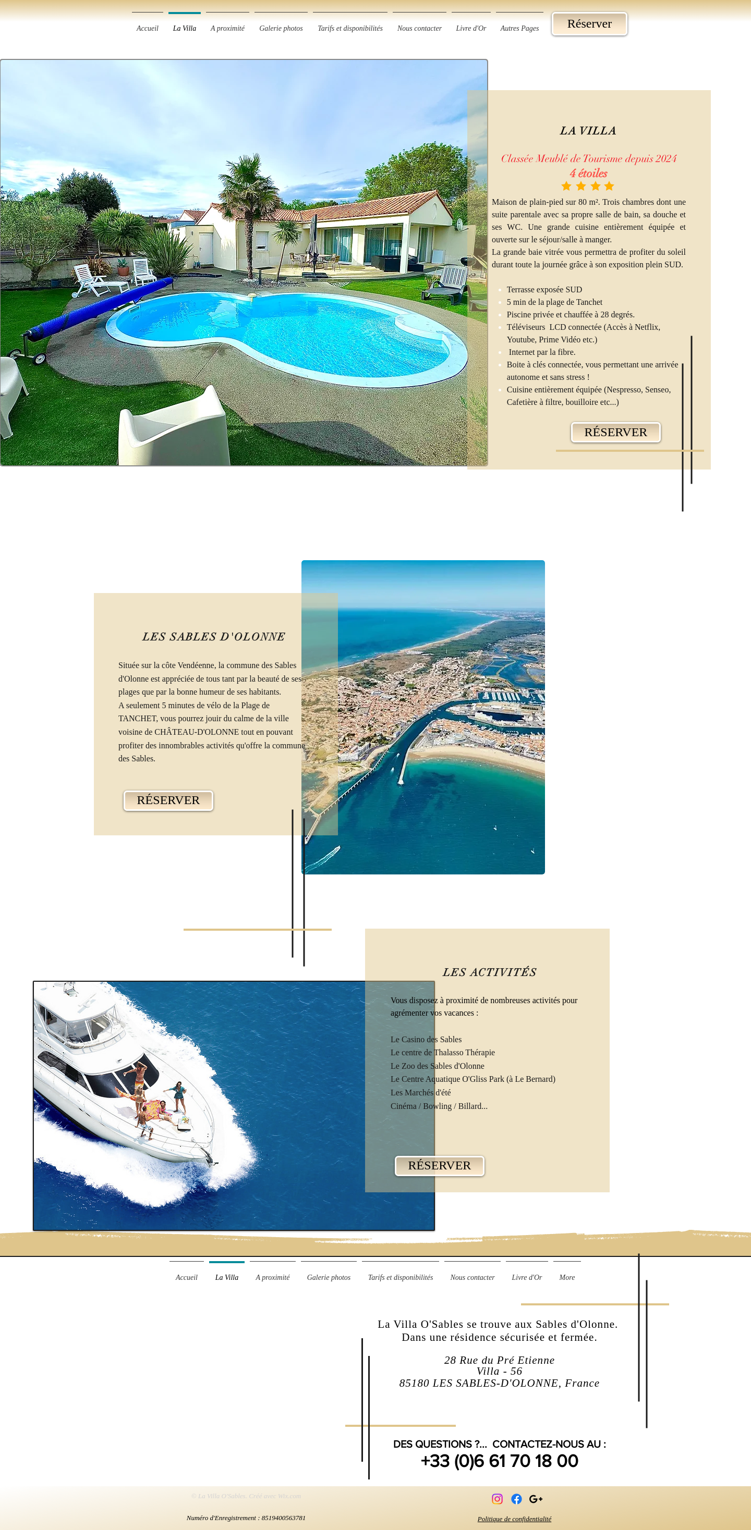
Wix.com (289, 1496)
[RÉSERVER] (616, 432)
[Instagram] (497, 1499)
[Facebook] (517, 1499)
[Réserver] (589, 23)
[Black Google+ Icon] (536, 1499)
